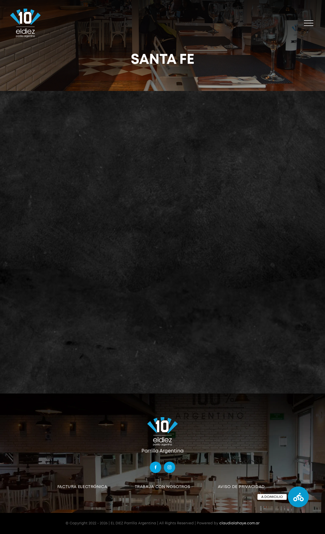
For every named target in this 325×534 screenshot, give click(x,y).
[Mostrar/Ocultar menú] (308, 23)
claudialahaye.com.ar (239, 523)
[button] (298, 496)
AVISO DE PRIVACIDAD (241, 487)
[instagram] (169, 467)
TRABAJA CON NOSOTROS (162, 487)
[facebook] (155, 467)
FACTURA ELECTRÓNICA (82, 487)
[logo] (162, 418)
